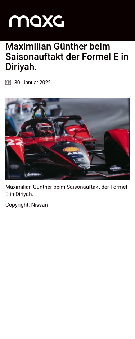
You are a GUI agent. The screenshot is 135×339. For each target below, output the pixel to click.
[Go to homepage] (36, 20)
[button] (125, 21)
